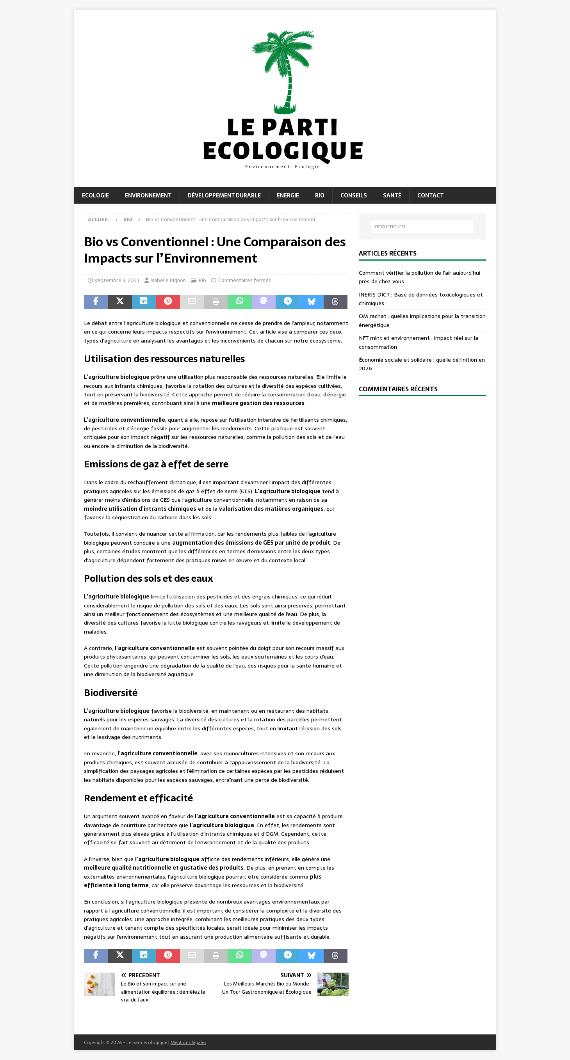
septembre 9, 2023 (117, 280)
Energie (288, 195)
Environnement (148, 195)
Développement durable (224, 195)
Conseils (353, 195)
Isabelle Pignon (168, 280)
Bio (319, 195)
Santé (392, 195)
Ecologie (95, 195)
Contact (430, 195)
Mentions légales (188, 1042)
